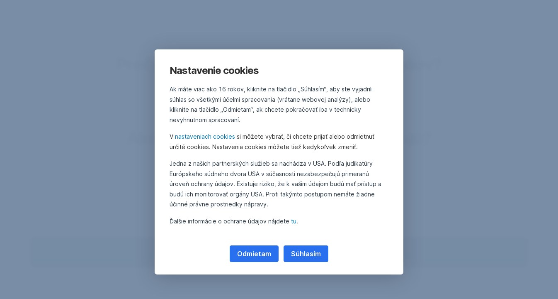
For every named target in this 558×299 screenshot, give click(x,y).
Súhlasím (306, 254)
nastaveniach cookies (205, 136)
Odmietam (254, 254)
